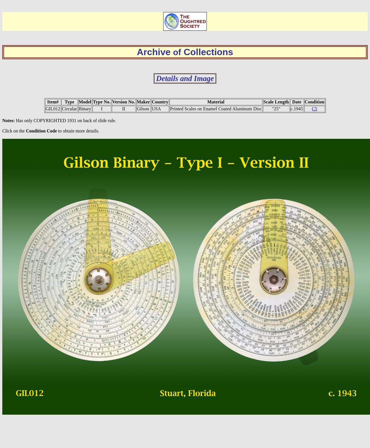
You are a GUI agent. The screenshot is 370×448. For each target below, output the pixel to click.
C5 (314, 108)
